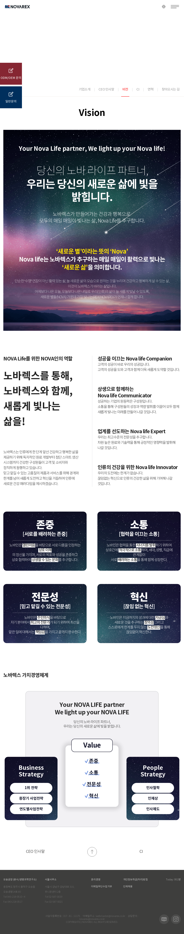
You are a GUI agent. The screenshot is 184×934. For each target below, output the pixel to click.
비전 (125, 89)
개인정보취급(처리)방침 (135, 879)
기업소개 (84, 89)
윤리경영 (95, 879)
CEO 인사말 (106, 89)
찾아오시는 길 (171, 89)
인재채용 (127, 886)
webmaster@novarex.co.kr (110, 916)
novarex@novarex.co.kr (92, 919)
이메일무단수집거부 (101, 886)
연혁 (150, 89)
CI (137, 89)
